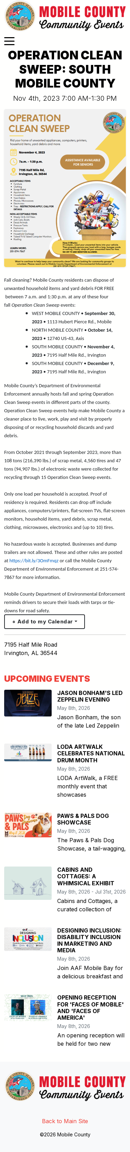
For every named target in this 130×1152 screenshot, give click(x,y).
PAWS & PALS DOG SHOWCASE (83, 819)
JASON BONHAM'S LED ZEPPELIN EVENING (90, 696)
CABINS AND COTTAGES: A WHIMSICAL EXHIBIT (85, 876)
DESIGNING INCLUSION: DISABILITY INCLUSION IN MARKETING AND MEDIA (89, 940)
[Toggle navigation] (9, 40)
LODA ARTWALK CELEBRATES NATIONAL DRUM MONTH (91, 753)
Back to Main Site (65, 1121)
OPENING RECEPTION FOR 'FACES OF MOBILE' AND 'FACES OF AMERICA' (90, 1007)
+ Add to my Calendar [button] (42, 621)
